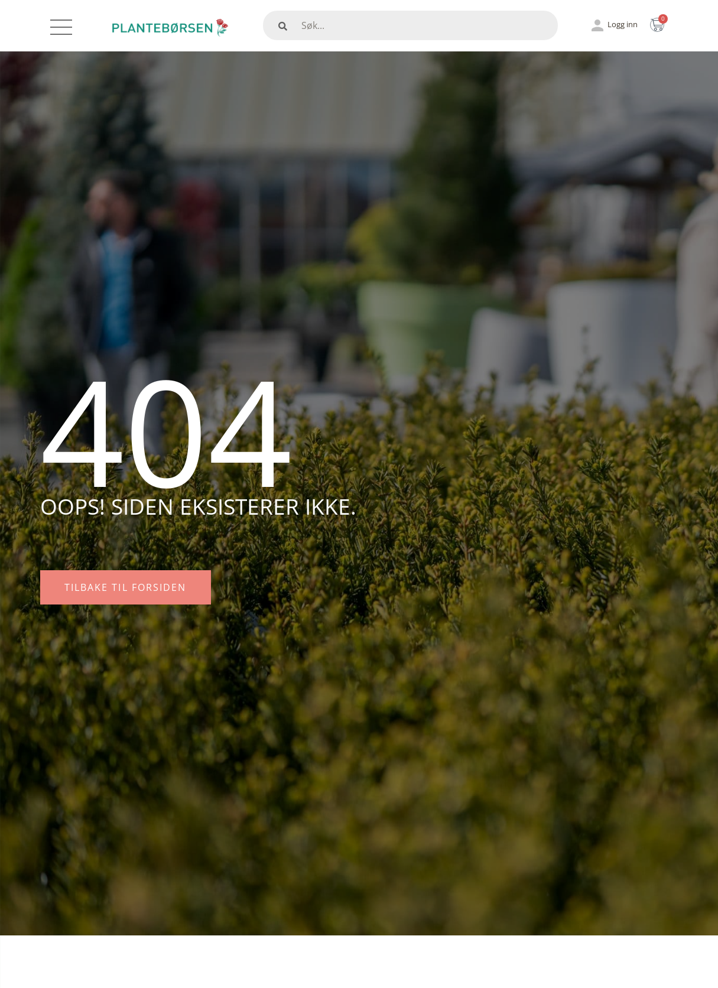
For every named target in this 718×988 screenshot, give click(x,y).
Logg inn (622, 24)
